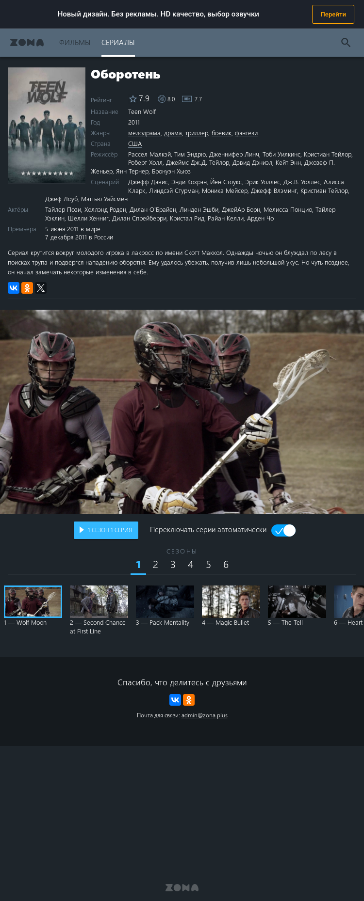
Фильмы (75, 42)
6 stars (49, 172)
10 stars (71, 172)
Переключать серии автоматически (208, 530)
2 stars (28, 172)
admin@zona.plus (205, 715)
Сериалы (118, 42)
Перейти (333, 14)
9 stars (65, 172)
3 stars (33, 172)
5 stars (44, 172)
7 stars (55, 172)
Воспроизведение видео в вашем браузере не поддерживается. (182, 412)
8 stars (60, 172)
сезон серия (110, 530)
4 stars (39, 172)
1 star (23, 172)
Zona (27, 42)
